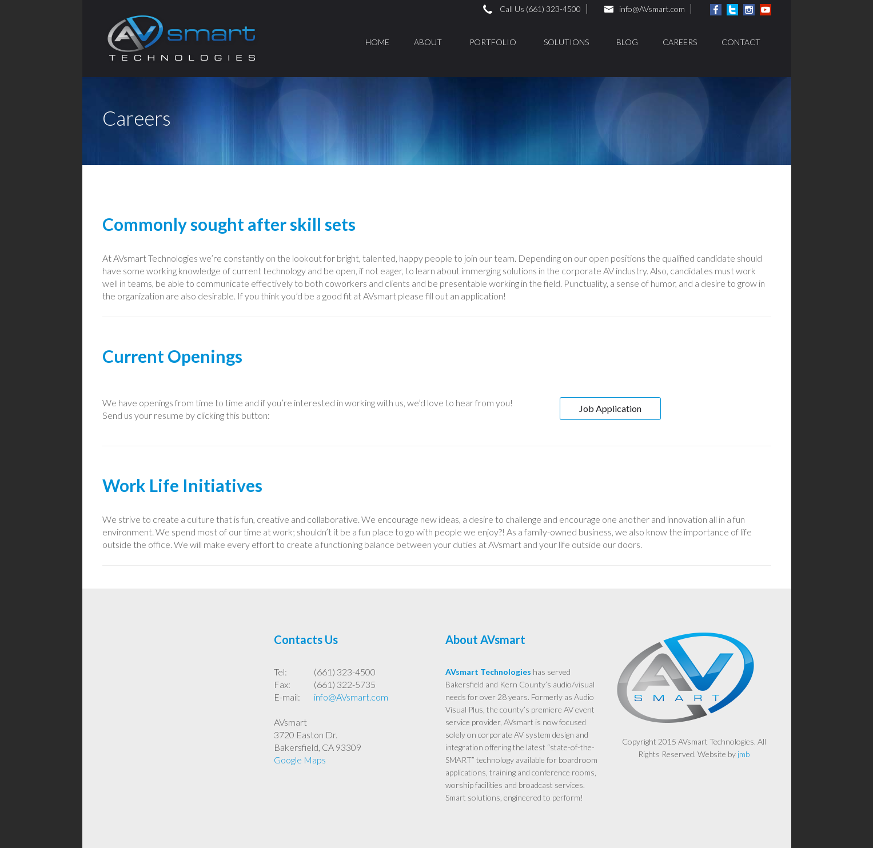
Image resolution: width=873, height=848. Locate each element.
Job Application (610, 408)
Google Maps (300, 759)
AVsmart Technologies (488, 672)
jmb (744, 754)
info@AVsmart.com (652, 9)
